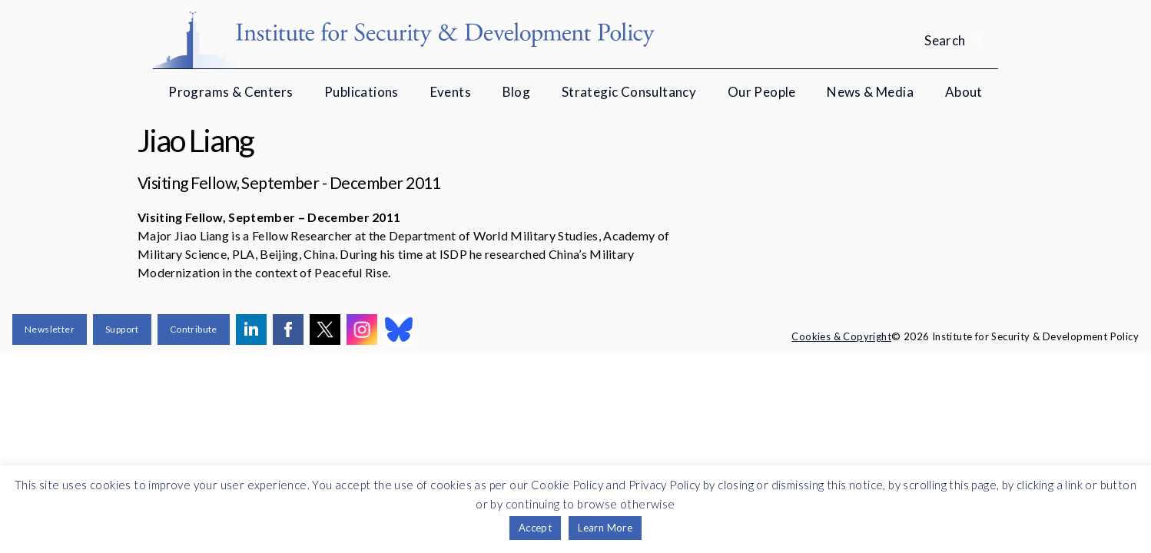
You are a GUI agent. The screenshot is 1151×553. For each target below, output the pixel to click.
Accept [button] (535, 528)
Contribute (193, 329)
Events (450, 92)
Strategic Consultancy (629, 92)
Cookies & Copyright (841, 336)
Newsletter (50, 329)
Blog (517, 92)
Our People (762, 92)
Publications (361, 92)
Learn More (605, 528)
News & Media (870, 92)
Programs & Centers (230, 92)
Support (122, 329)
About (964, 92)
